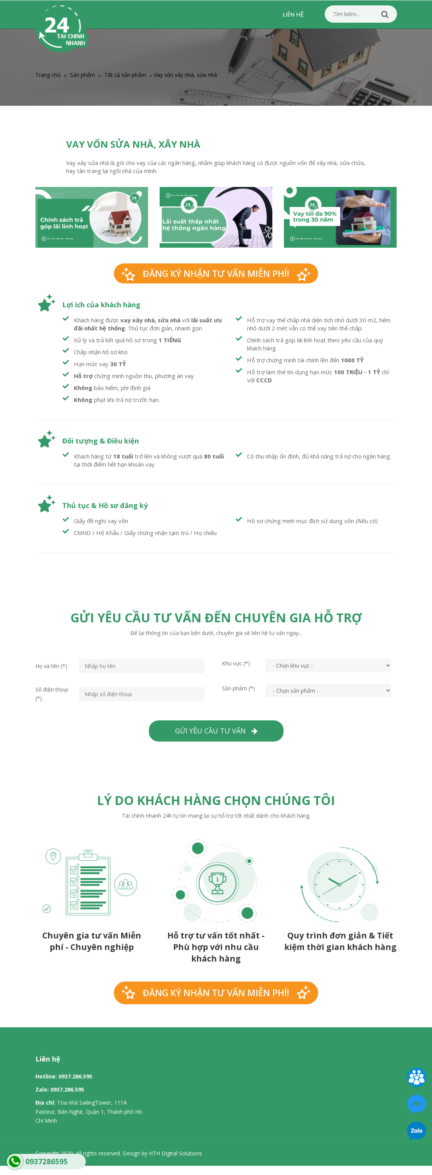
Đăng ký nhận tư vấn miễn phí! (216, 273)
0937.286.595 (75, 1076)
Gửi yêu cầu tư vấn (216, 730)
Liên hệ (293, 14)
